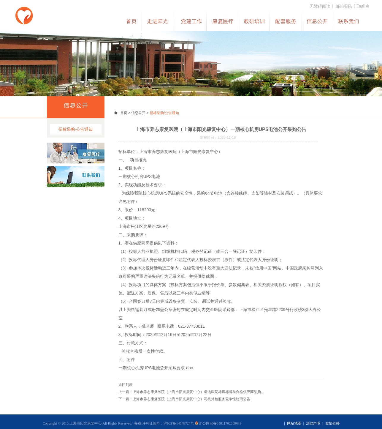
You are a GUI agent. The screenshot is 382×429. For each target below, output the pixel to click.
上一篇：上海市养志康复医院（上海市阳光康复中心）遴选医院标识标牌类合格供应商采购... (191, 392)
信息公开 (138, 113)
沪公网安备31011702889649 (218, 423)
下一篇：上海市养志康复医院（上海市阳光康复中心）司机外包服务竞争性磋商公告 (184, 399)
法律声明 (313, 423)
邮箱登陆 (344, 6)
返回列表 (125, 385)
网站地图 (294, 423)
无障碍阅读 (320, 6)
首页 (123, 113)
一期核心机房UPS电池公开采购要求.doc (155, 367)
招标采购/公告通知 (75, 129)
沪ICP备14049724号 (179, 423)
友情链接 (332, 423)
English (362, 6)
